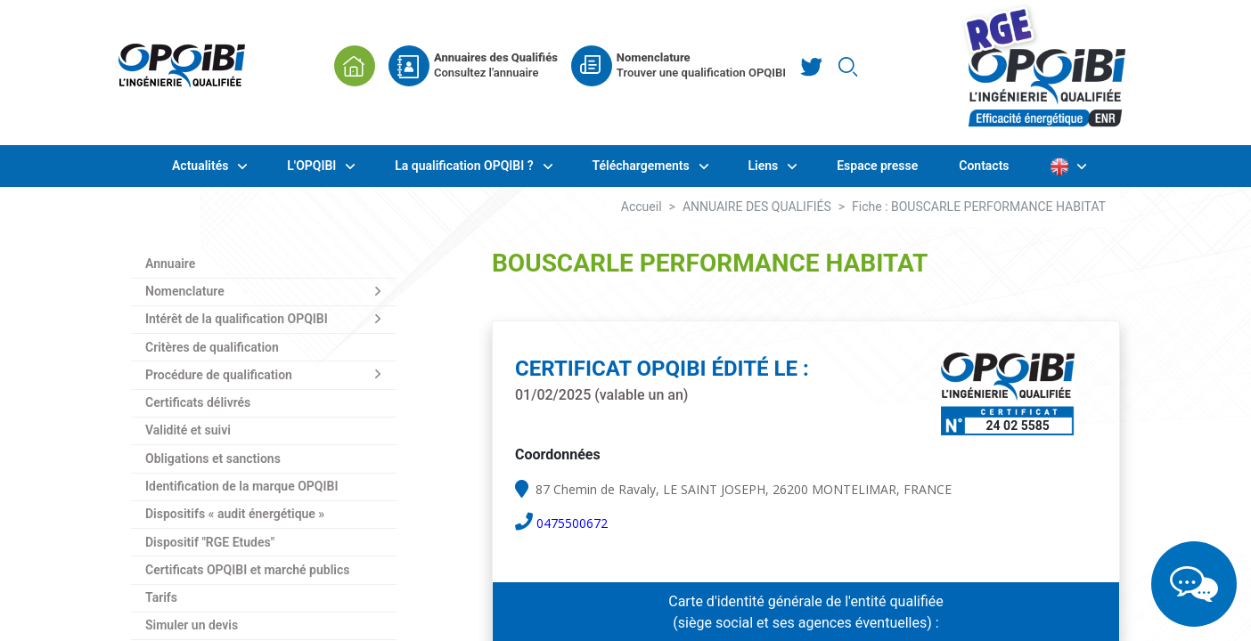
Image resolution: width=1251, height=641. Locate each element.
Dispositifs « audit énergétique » (234, 514)
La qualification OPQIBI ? (465, 165)
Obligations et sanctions (213, 458)
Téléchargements (643, 165)
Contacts (984, 165)
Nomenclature (185, 291)
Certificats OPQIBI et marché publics (247, 570)
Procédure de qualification (218, 375)
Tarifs (161, 597)
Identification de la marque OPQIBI (241, 486)
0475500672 (572, 523)
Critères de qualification (212, 347)
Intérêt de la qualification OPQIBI (236, 319)
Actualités (202, 165)
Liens (764, 165)
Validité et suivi (188, 430)
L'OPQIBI (313, 165)
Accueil (641, 206)
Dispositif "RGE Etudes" (209, 542)
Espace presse (877, 165)
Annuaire (170, 263)
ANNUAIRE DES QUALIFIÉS (757, 206)
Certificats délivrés (197, 402)
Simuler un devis (191, 625)
